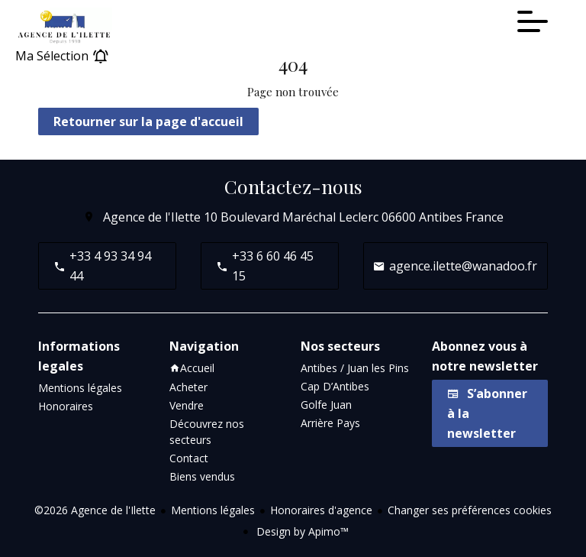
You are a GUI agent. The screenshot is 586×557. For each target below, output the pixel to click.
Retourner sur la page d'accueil (148, 121)
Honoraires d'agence (321, 510)
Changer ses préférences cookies (470, 510)
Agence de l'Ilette (152, 217)
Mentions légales (213, 510)
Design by (301, 531)
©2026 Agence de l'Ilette (95, 510)
